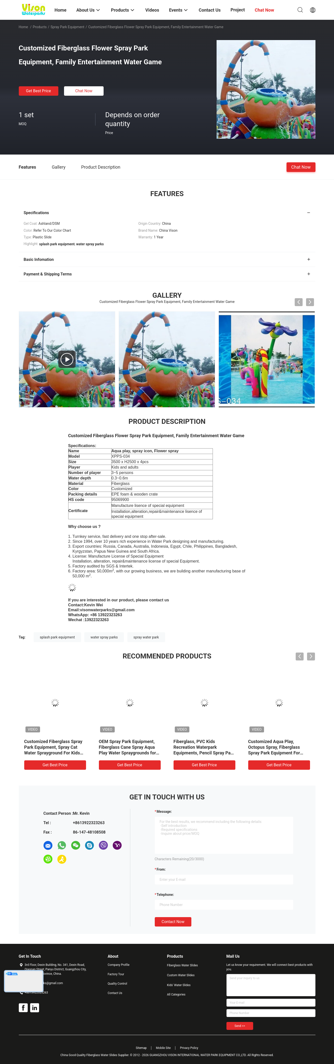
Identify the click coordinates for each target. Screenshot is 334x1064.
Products (39, 27)
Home (23, 27)
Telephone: (165, 895)
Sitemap (141, 1048)
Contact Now (173, 921)
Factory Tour (116, 974)
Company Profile (119, 965)
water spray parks (104, 637)
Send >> (240, 1026)
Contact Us (115, 993)
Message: (164, 812)
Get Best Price (38, 91)
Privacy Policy (189, 1048)
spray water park (146, 637)
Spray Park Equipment (67, 27)
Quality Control (117, 983)
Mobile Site (163, 1048)
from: (161, 869)
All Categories (176, 994)
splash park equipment (57, 637)
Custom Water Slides (181, 975)
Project (238, 9)
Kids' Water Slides (179, 985)
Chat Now (83, 91)
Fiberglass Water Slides (182, 965)
